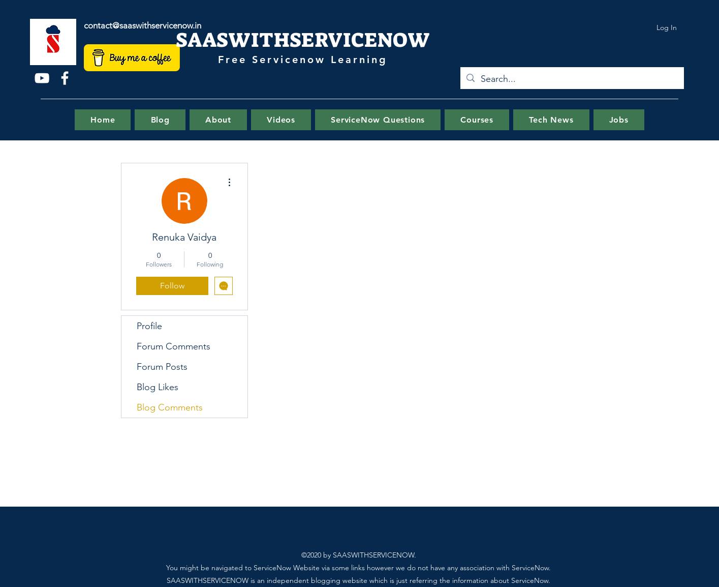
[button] (378, 119)
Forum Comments (173, 346)
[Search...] (572, 79)
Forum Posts (162, 366)
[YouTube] (42, 78)
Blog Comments (170, 407)
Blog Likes (157, 387)
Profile (149, 326)
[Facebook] (65, 78)
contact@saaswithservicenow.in (142, 25)
